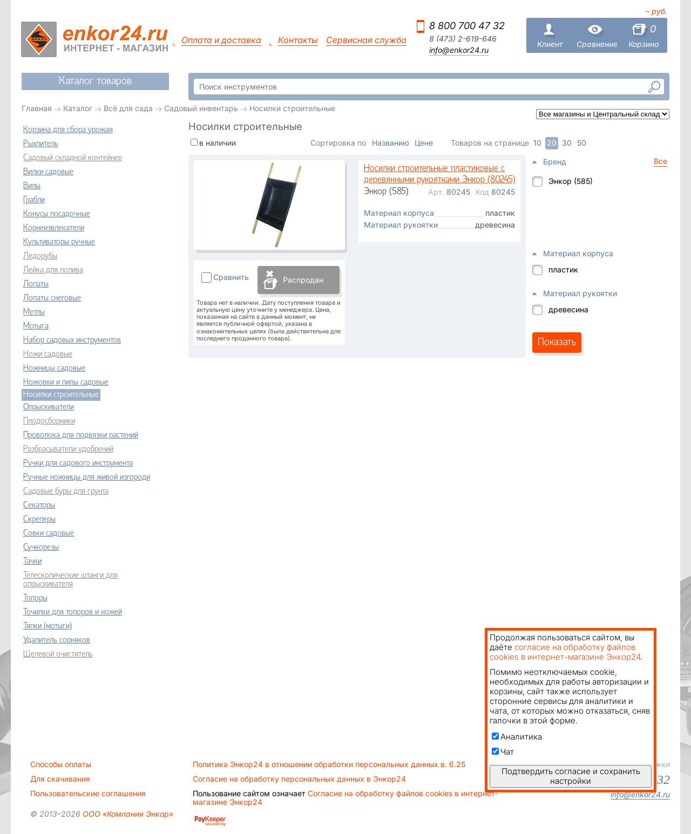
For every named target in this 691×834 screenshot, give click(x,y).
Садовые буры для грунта (66, 491)
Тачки (32, 561)
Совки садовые (48, 533)
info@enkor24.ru (459, 50)
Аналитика (517, 737)
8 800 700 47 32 (467, 25)
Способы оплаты (60, 764)
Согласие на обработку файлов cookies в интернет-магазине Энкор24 (345, 798)
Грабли (34, 200)
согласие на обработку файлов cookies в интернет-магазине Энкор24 (565, 652)
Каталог (77, 108)
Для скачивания (60, 779)
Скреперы (39, 519)
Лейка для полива (53, 270)
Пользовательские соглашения (88, 793)
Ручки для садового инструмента (78, 463)
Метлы (34, 312)
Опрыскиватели (48, 407)
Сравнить (231, 277)
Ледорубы (40, 256)
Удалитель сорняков (56, 640)
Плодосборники (49, 421)
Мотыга (36, 326)
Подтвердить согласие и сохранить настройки (571, 776)
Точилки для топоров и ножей (72, 612)
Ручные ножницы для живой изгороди (86, 477)
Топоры (35, 598)
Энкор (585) (570, 181)
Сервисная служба (366, 40)
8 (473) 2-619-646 (463, 39)
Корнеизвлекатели (53, 228)
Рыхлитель (40, 144)
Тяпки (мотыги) (47, 626)
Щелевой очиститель (58, 654)
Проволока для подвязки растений (80, 435)
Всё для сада (128, 108)
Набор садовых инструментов (72, 340)
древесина (568, 309)
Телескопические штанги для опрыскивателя (70, 580)
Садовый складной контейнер (72, 158)
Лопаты (36, 284)
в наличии (217, 142)
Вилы (31, 186)
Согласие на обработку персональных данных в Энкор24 (299, 779)
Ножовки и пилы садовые (66, 382)
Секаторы (39, 505)
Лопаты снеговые (52, 298)
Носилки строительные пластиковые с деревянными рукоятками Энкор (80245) (440, 174)
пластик (563, 269)
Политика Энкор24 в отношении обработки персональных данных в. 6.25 (329, 764)
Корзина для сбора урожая (68, 130)
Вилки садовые (48, 172)
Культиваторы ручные (59, 242)
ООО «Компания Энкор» (126, 813)
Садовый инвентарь (201, 108)
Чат (503, 752)
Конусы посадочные (56, 214)
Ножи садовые (47, 354)
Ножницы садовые (54, 368)
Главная (37, 108)
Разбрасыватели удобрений (68, 449)
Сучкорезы (41, 547)
